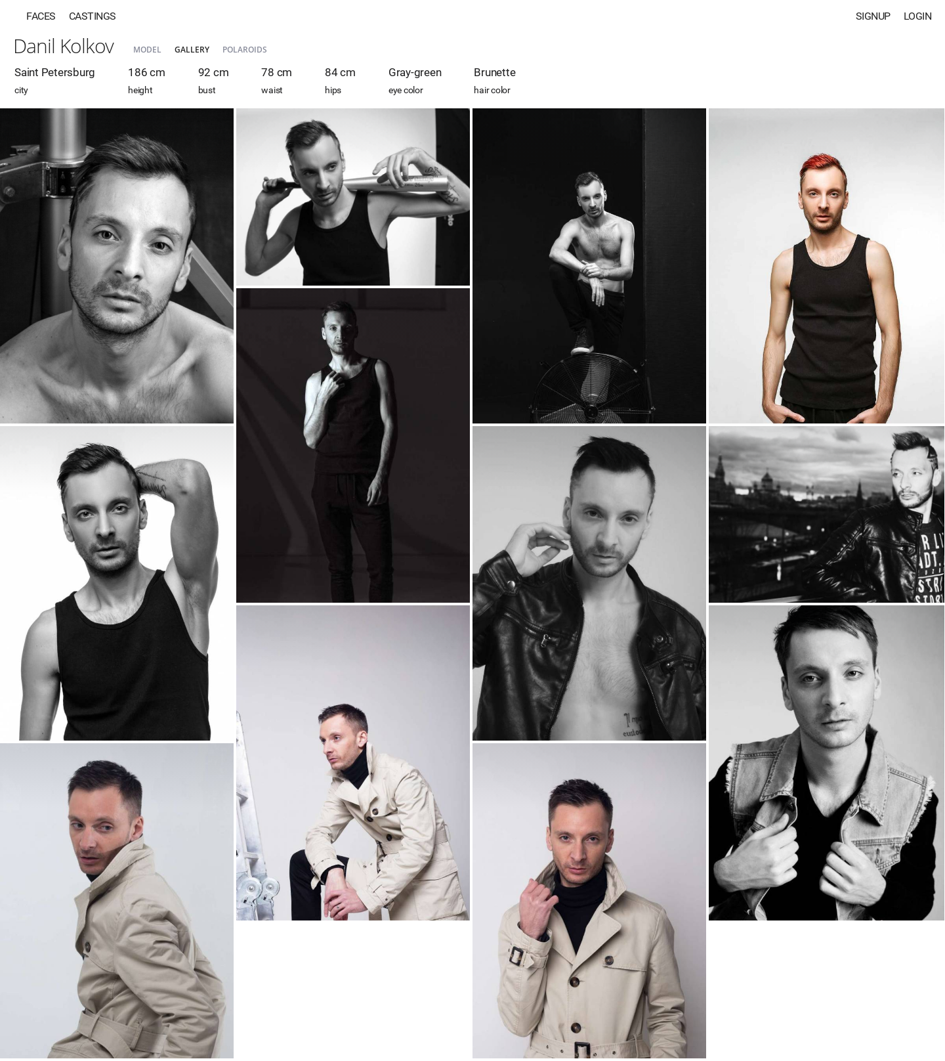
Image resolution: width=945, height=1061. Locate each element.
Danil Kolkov (63, 45)
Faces (41, 16)
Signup (873, 16)
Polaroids (244, 49)
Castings (92, 16)
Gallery (192, 49)
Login (918, 16)
